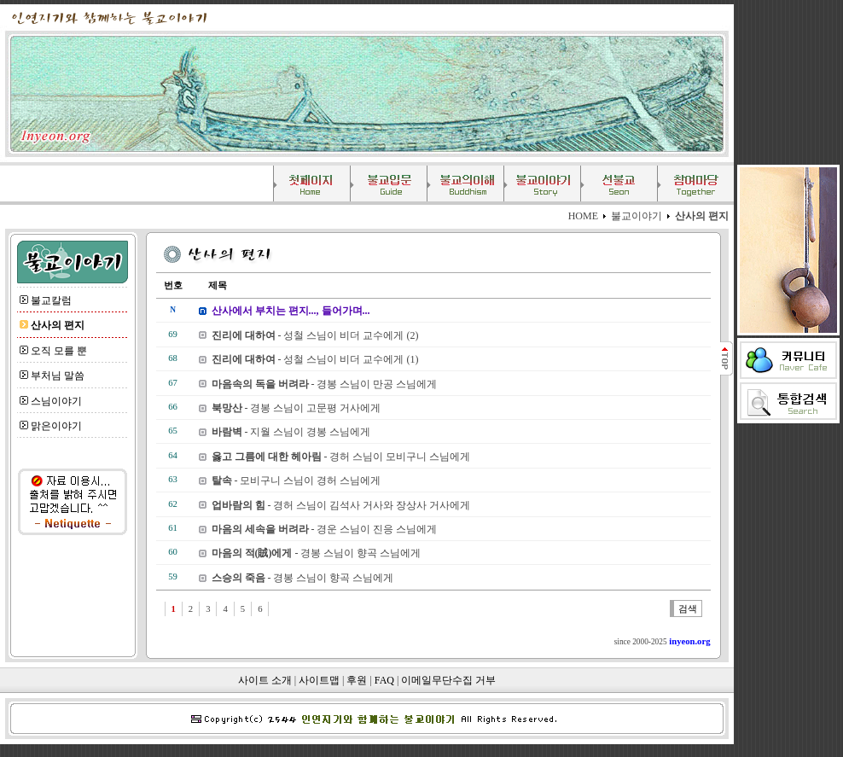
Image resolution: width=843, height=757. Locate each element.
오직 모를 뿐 (59, 351)
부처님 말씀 (57, 375)
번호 (173, 285)
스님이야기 (56, 401)
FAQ (384, 680)
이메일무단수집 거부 (448, 680)
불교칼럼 (51, 300)
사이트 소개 (265, 680)
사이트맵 (319, 680)
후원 (356, 680)
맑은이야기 (56, 426)
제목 (208, 285)
